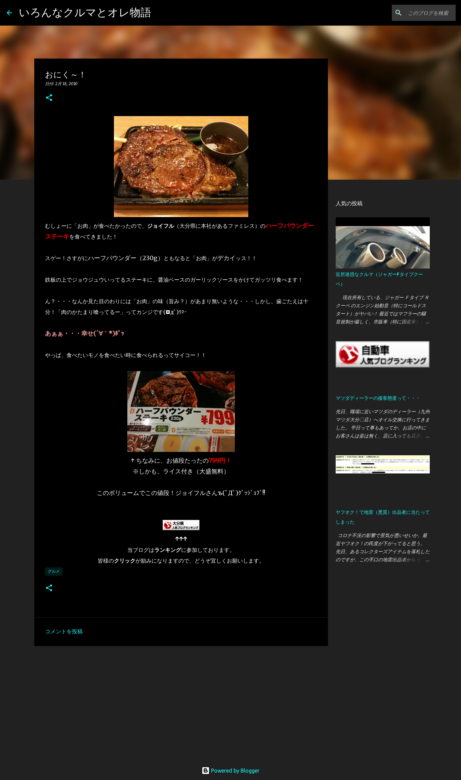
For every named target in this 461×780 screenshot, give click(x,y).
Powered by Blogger (230, 771)
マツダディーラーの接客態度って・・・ (378, 398)
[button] (49, 98)
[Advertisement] (181, 703)
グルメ (54, 571)
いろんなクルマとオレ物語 (85, 12)
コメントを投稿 (64, 631)
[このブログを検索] (420, 13)
